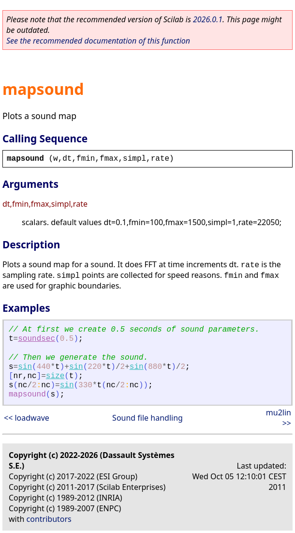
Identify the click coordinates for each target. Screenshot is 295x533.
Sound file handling (147, 417)
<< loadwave (26, 417)
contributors (49, 519)
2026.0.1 (207, 19)
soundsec (36, 339)
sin (25, 367)
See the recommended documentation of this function (98, 40)
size (55, 376)
